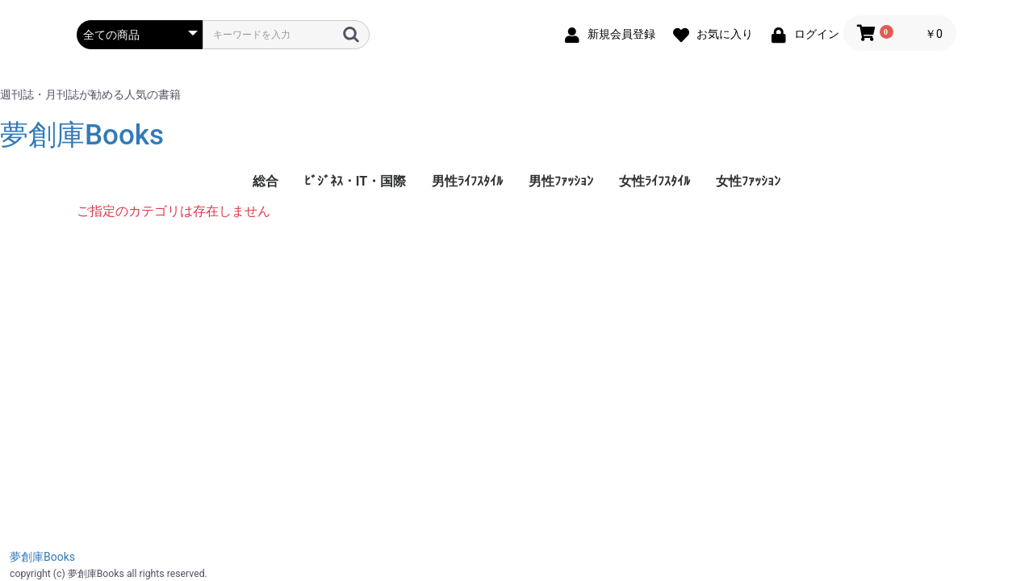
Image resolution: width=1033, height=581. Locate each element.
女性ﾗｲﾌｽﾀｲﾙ (654, 181)
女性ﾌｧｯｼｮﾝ (748, 181)
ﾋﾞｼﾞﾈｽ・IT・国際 (355, 181)
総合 (265, 181)
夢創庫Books (82, 135)
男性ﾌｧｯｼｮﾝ (561, 181)
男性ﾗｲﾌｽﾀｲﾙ (467, 181)
